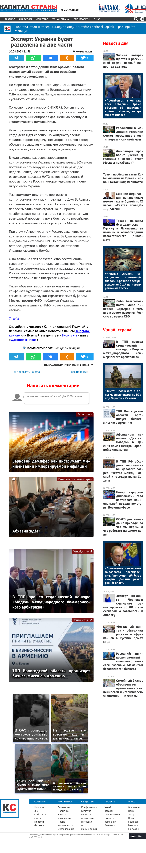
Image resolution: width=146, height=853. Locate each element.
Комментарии (84, 51)
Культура (86, 810)
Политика (63, 810)
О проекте (134, 807)
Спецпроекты (82, 19)
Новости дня (116, 43)
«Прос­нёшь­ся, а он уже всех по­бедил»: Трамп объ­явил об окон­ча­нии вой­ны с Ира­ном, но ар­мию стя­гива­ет (123, 108)
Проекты (110, 801)
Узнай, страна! (61, 19)
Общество (42, 19)
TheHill (14, 318)
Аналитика (25, 19)
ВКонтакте (69, 335)
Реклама (133, 825)
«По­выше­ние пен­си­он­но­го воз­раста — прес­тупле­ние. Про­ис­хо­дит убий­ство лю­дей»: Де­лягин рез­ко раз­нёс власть (123, 576)
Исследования (66, 828)
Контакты (133, 828)
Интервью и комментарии (75, 479)
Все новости (79, 372)
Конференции (89, 807)
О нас (97, 19)
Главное (10, 19)
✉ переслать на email (27, 372)
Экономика (85, 414)
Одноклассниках (23, 339)
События (40, 801)
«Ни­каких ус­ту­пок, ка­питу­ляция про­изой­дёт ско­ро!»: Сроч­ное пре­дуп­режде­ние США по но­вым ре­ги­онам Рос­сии (123, 281)
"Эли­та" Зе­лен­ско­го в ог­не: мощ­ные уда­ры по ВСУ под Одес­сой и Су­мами (123, 394)
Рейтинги (110, 825)
